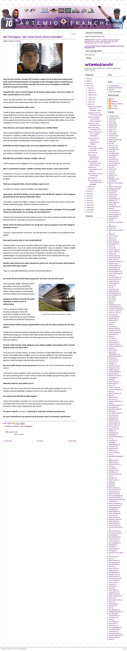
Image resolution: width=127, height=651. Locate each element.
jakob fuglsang (113, 511)
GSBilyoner (112, 179)
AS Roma (112, 340)
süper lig (111, 598)
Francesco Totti (113, 366)
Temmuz (91, 95)
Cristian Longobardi (115, 346)
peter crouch (113, 568)
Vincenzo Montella (114, 389)
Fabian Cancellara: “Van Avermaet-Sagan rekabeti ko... (95, 119)
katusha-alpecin (114, 525)
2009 (88, 207)
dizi (110, 454)
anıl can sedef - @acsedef (102, 43)
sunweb (111, 322)
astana (111, 234)
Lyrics (110, 157)
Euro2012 (112, 218)
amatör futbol (113, 281)
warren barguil (113, 269)
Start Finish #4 (92, 178)
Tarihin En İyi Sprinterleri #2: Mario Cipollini (93, 157)
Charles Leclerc (114, 344)
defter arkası (113, 259)
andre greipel (113, 283)
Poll (110, 220)
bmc (110, 287)
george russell (113, 492)
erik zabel (112, 468)
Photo (110, 122)
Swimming (112, 161)
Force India (112, 360)
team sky (111, 240)
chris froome (113, 236)
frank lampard (113, 480)
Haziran (91, 97)
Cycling (111, 134)
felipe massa (113, 291)
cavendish (112, 440)
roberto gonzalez (114, 578)
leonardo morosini (114, 533)
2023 (88, 81)
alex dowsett (113, 407)
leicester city (113, 263)
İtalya (110, 639)
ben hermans (113, 427)
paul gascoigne (113, 562)
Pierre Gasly (113, 383)
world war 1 (112, 625)
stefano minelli (113, 594)
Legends (111, 175)
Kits (110, 143)
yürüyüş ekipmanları (115, 635)
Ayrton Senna (113, 342)
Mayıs (90, 99)
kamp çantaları (113, 523)
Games (111, 138)
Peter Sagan (113, 202)
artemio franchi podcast (116, 230)
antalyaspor (112, 419)
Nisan (90, 102)
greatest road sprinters (116, 183)
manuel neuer (113, 539)
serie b (111, 588)
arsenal (111, 248)
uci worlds (112, 326)
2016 (88, 191)
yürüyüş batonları (114, 633)
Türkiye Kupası (113, 387)
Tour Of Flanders (114, 277)
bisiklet (111, 141)
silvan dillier (112, 590)
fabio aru (111, 238)
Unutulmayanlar (114, 86)
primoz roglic (113, 318)
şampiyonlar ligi (113, 330)
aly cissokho (112, 415)
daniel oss (112, 450)
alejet (110, 403)
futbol (110, 173)
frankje (111, 484)
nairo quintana (113, 317)
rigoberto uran (113, 574)
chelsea (111, 254)
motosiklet (112, 545)
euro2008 (112, 155)
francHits (111, 90)
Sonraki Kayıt (8, 441)
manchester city (114, 305)
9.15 (112, 99)
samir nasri (112, 582)
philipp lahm (112, 570)
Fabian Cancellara (114, 356)
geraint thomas (113, 494)
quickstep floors (114, 206)
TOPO (124, 648)
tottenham (112, 606)
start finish (112, 159)
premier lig (112, 195)
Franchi (111, 126)
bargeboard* (40, 135)
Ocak (90, 189)
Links (110, 151)
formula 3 (112, 478)
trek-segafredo (113, 610)
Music (110, 130)
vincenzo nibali (113, 328)
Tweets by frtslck (90, 55)
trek (110, 608)
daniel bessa (113, 448)
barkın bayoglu (113, 423)
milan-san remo (113, 313)
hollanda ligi (112, 509)
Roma (111, 385)
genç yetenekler (114, 490)
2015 (88, 193)
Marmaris (112, 147)
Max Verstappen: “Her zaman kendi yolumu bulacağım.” (95, 182)
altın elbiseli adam (114, 413)
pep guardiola (113, 564)
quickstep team (113, 267)
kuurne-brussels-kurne (116, 527)
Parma (111, 379)
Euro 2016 (112, 191)
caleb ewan (112, 289)
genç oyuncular (113, 488)
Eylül (90, 90)
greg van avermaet (115, 261)
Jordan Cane (113, 370)
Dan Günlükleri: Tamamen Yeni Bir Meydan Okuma (94, 163)
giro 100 (111, 297)
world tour (112, 623)
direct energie (113, 452)
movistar (111, 547)
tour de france (113, 163)
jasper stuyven (113, 517)
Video (110, 128)
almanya (111, 411)
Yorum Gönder (19, 434)
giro (110, 177)
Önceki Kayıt (72, 441)
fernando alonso (114, 293)
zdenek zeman (113, 637)
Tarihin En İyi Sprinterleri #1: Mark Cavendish (95, 148)
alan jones (112, 399)
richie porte (112, 320)
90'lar (110, 336)
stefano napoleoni (114, 596)
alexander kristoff (114, 409)
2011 (88, 203)
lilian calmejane (113, 537)
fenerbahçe (112, 472)
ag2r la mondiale (114, 393)
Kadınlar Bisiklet (114, 372)
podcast (111, 204)
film (110, 476)
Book (110, 208)
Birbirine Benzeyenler (115, 88)
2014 (88, 196)
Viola (110, 120)
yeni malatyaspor (114, 627)
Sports (111, 124)
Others (111, 132)
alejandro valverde (114, 401)
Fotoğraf (111, 364)
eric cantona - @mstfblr (99, 41)
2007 (88, 212)
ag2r (110, 391)
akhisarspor (112, 397)
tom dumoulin (113, 244)
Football (111, 116)
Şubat (90, 186)
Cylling (111, 348)
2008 (88, 210)
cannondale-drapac (115, 436)
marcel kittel (112, 216)
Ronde (111, 246)
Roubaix (111, 226)
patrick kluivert (113, 560)
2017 (88, 86)
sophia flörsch (113, 592)
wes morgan (112, 621)
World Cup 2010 (114, 139)
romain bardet (113, 580)
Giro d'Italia (112, 153)
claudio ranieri (113, 256)
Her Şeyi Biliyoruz (114, 271)
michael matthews (114, 307)
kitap (110, 303)
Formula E (112, 362)
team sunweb (113, 242)
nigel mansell (113, 549)
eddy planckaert (114, 464)
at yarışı (111, 285)
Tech (110, 171)
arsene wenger (113, 250)
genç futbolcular (114, 295)
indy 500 (111, 299)
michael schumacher (115, 309)
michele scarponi (114, 311)
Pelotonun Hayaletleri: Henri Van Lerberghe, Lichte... (95, 108)
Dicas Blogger (22, 648)
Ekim (90, 88)
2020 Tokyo (112, 334)
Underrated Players (115, 92)
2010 (88, 205)
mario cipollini (113, 541)
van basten (112, 617)
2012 (88, 200)
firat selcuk (114, 108)
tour (110, 167)
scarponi (111, 584)
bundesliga (112, 435)
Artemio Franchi (6, 648)
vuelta (111, 619)
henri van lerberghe (115, 495)
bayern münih (113, 252)
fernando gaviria (114, 214)
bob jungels (112, 433)
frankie (111, 482)
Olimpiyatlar (112, 377)
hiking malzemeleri (114, 503)
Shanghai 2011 (113, 189)
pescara (111, 566)
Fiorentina (112, 358)
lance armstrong (114, 531)
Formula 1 (16, 426)
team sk (111, 602)
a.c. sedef (114, 106)
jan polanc (112, 515)
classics (111, 193)
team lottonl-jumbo (114, 600)
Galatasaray (112, 118)
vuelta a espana (114, 187)
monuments (112, 315)
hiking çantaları (113, 507)
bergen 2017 (113, 429)
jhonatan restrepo (114, 519)
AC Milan (111, 338)
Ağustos (91, 92)
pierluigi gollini (113, 572)
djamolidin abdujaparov (116, 456)
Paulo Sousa (113, 381)
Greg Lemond (113, 368)
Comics (111, 169)
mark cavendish (114, 265)
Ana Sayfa (40, 441)
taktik (110, 324)
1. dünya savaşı (114, 332)
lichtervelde (112, 535)
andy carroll (112, 417)
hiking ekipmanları (114, 497)
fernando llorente (114, 474)
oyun (110, 558)
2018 (88, 83)
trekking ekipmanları (115, 612)
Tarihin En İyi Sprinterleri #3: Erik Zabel (95, 169)
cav (110, 438)
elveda (111, 466)
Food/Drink (112, 149)
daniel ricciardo (113, 258)
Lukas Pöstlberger (114, 273)
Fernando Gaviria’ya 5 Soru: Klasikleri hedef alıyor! (95, 134)
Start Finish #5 (92, 153)
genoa (111, 486)
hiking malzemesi (114, 505)
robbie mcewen (113, 576)
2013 (88, 198)
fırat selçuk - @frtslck (101, 40)
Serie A (111, 228)
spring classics (113, 199)
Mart (90, 104)
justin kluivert (113, 521)
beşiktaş (111, 431)
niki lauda (112, 551)
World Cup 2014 (114, 279)
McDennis (114, 101)
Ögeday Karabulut (14, 41)
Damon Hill (112, 350)
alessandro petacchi (115, 405)
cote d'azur (112, 446)
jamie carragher (114, 513)
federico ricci (113, 470)
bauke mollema (113, 425)
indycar (111, 301)
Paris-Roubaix (113, 210)
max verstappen (26, 426)
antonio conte (113, 421)
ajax (110, 395)
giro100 (111, 181)
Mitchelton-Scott (114, 376)
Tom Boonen (113, 212)
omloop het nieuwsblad (116, 553)
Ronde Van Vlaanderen (116, 222)
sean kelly (112, 586)
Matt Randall (113, 374)
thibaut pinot (112, 604)
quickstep (112, 197)
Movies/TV (112, 135)
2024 (88, 79)
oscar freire (112, 556)
